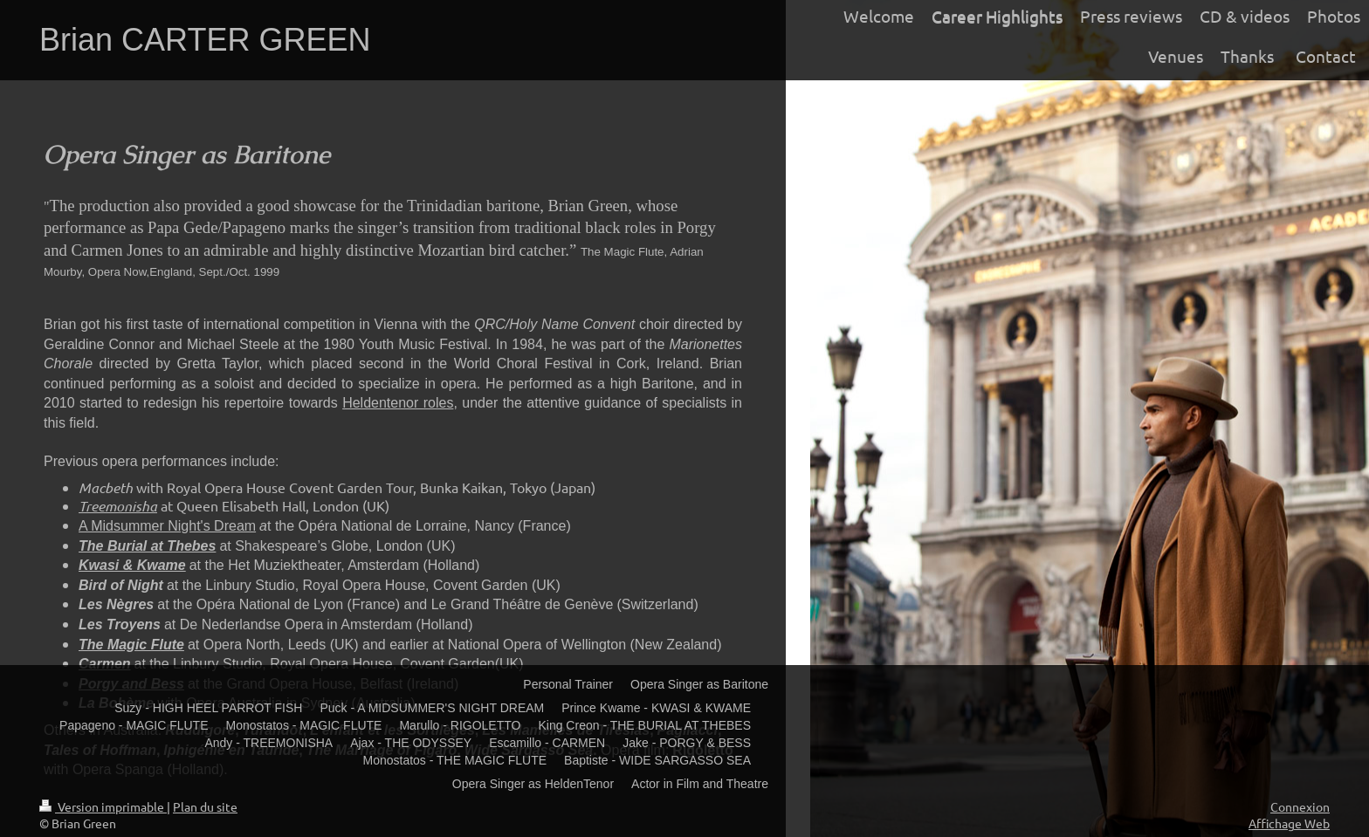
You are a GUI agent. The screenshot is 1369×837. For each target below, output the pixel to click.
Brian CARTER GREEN (204, 40)
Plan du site (205, 806)
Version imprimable (103, 806)
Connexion (1300, 806)
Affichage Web (1289, 823)
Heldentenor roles (397, 402)
